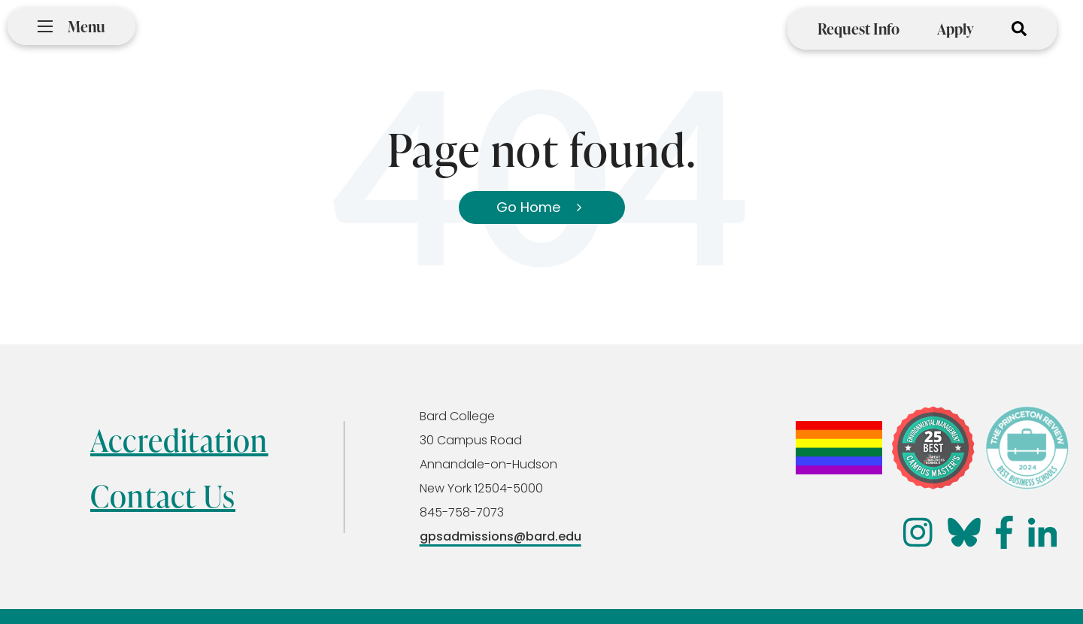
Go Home (528, 207)
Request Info (858, 28)
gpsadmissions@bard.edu (500, 536)
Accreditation (179, 440)
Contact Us (162, 495)
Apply (955, 28)
